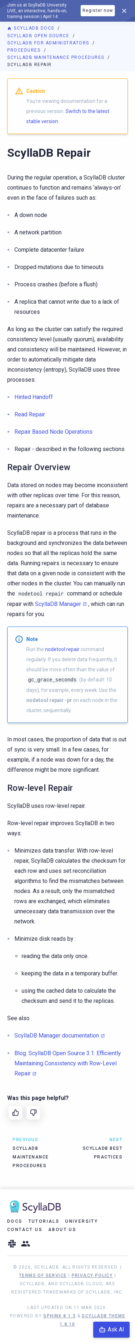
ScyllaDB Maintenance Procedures (56, 57)
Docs (15, 1221)
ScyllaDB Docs (31, 28)
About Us (62, 1229)
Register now (97, 10)
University (81, 1221)
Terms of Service (43, 1275)
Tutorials (44, 1221)
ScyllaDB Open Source (39, 35)
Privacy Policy (92, 1275)
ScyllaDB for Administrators (49, 43)
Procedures (24, 50)
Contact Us (24, 1229)
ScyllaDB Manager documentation (56, 1035)
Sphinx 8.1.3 (59, 1315)
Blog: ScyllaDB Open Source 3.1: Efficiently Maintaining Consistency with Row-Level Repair (67, 1063)
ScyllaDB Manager (58, 604)
